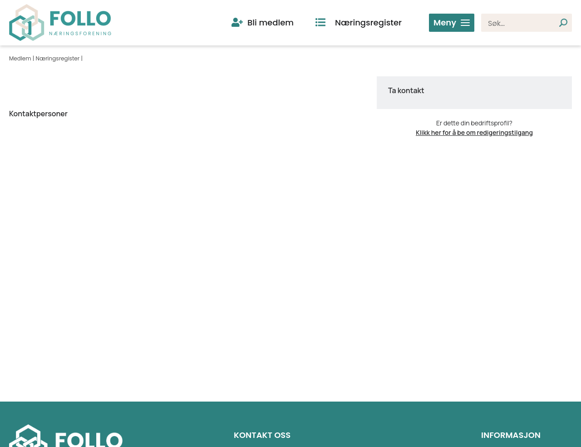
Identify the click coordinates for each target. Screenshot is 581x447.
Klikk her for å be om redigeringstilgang (474, 132)
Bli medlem (270, 22)
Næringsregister (368, 22)
